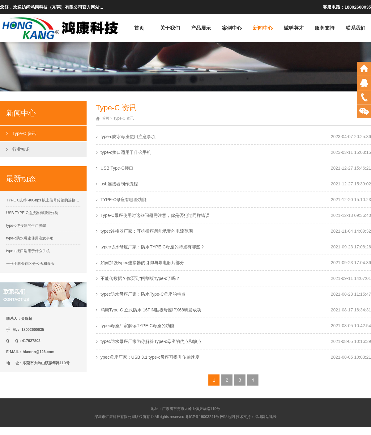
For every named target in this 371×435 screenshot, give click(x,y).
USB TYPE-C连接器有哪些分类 (32, 213)
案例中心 (232, 28)
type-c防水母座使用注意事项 (29, 238)
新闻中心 (263, 28)
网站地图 (227, 417)
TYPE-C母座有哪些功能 (123, 199)
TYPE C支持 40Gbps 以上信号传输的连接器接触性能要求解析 (57, 200)
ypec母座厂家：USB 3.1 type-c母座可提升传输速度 (149, 357)
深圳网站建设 (265, 417)
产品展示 (201, 28)
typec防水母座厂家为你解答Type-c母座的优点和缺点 (151, 341)
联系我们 (355, 28)
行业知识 (21, 149)
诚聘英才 (294, 28)
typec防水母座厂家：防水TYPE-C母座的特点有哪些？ (152, 246)
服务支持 (325, 28)
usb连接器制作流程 (119, 183)
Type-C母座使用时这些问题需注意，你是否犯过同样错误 (155, 215)
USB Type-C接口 (116, 168)
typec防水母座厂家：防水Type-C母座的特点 (143, 294)
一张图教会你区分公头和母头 (30, 263)
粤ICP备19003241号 (202, 417)
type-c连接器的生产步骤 (26, 225)
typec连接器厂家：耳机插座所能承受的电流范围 (146, 231)
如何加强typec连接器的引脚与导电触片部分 (142, 262)
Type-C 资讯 (24, 133)
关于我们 (170, 28)
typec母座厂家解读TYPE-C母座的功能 (137, 325)
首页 (139, 28)
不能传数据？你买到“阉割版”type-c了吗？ (140, 278)
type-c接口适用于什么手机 (28, 251)
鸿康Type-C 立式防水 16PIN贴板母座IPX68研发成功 (150, 309)
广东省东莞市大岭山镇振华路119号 (191, 409)
